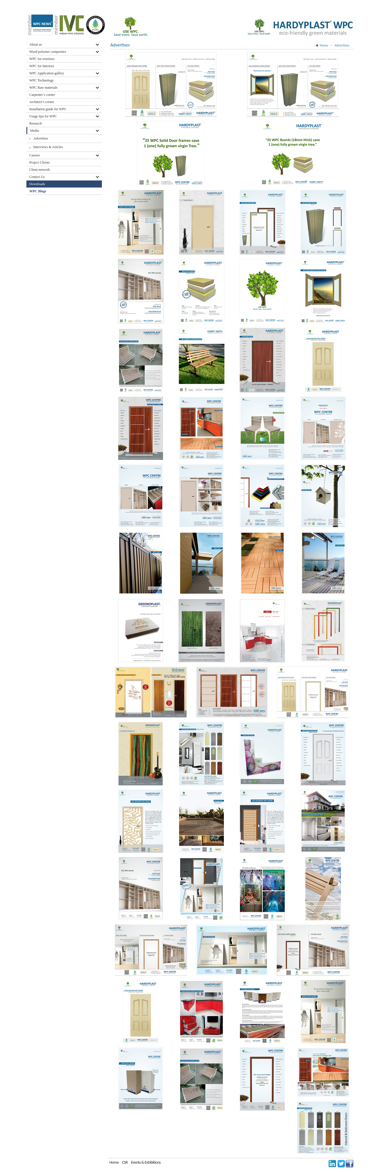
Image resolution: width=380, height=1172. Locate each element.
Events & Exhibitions (145, 1162)
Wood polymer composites (47, 52)
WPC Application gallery (46, 73)
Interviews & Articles (48, 147)
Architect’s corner (41, 102)
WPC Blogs (37, 191)
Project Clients (39, 162)
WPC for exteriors (42, 59)
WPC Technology (41, 80)
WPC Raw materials (43, 88)
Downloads (37, 184)
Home (324, 45)
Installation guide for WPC (47, 109)
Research (35, 123)
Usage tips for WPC (43, 116)
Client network (39, 170)
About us (35, 44)
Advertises (40, 138)
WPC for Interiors (41, 66)
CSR (125, 1162)
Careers (34, 155)
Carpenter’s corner (42, 95)
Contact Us (37, 177)
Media (34, 131)
